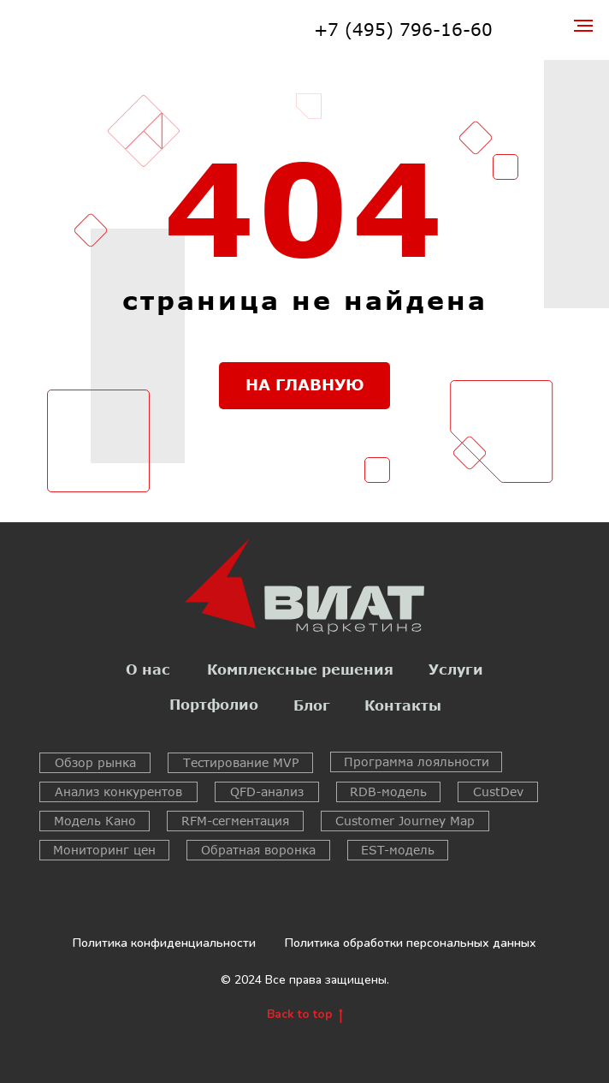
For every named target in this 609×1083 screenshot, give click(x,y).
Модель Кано (95, 820)
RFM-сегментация (235, 820)
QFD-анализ (267, 791)
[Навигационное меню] (583, 26)
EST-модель (398, 849)
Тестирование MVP (241, 762)
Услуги (456, 669)
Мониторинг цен (104, 849)
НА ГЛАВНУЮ (304, 384)
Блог (311, 705)
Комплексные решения (300, 669)
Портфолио (213, 704)
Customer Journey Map (405, 820)
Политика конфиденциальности (164, 943)
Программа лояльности (416, 761)
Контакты (402, 705)
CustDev (498, 791)
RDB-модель (388, 791)
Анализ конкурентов (118, 791)
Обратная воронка (258, 849)
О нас (148, 669)
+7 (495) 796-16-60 (403, 29)
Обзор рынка (95, 762)
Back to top (305, 1015)
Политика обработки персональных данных (410, 943)
